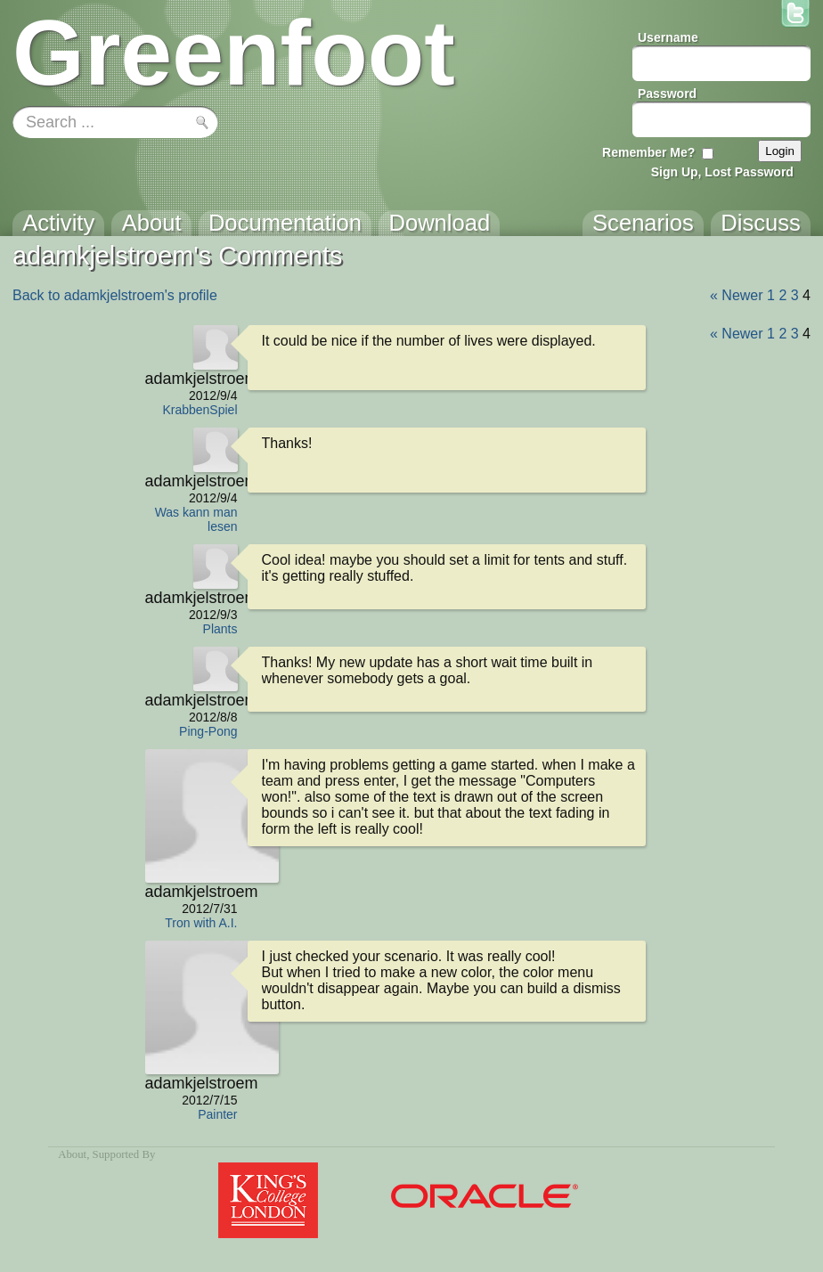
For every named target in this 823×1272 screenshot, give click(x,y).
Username (668, 37)
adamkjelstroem (191, 378)
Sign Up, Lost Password (722, 172)
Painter (217, 1114)
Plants (220, 629)
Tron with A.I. (201, 923)
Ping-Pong (208, 731)
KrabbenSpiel (199, 410)
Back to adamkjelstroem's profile (114, 295)
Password (667, 93)
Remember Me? (648, 152)
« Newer (736, 295)
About (72, 1154)
